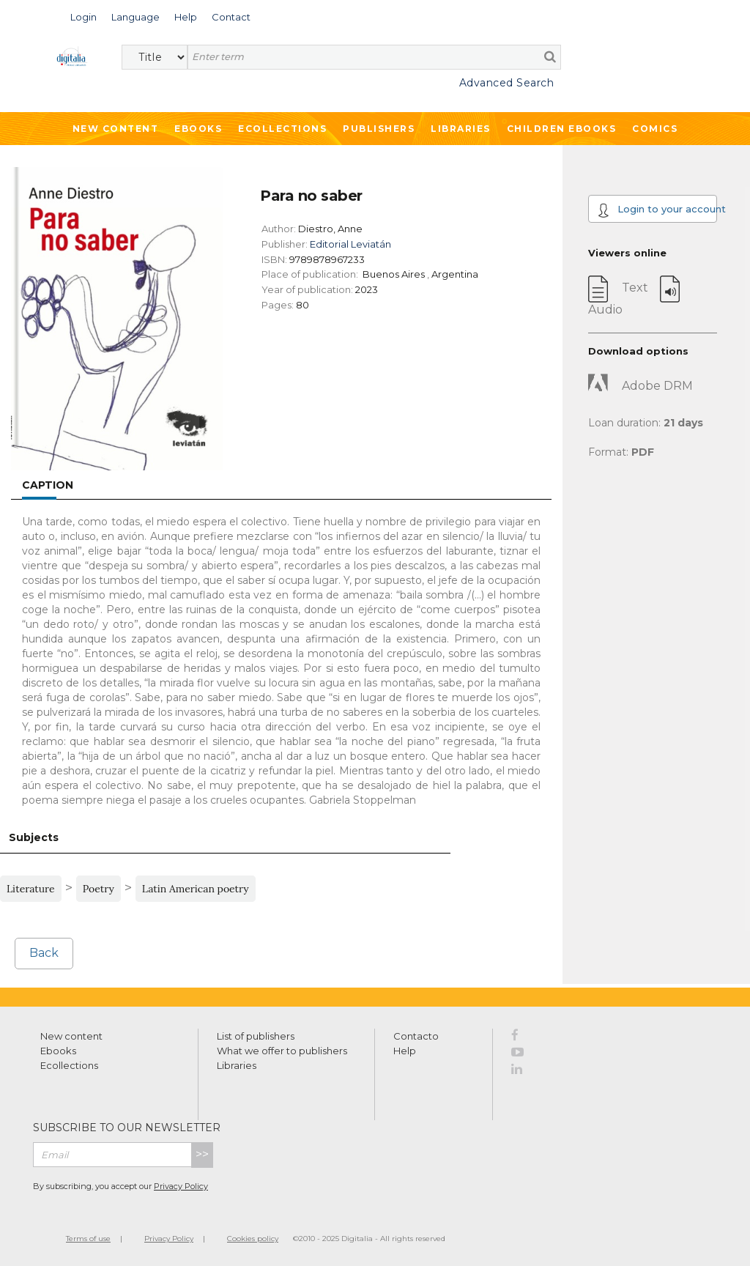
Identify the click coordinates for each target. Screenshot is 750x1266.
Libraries (461, 128)
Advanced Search (506, 82)
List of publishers (255, 1036)
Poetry (98, 888)
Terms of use (88, 1238)
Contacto (416, 1036)
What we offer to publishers (282, 1050)
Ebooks (198, 128)
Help (404, 1050)
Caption (47, 485)
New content (71, 1036)
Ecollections (282, 128)
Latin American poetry (195, 888)
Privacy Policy (181, 1186)
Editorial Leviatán (350, 244)
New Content (116, 128)
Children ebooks (562, 128)
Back (44, 953)
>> (202, 1154)
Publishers (379, 128)
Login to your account (657, 210)
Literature (31, 888)
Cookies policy (252, 1238)
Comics (654, 128)
